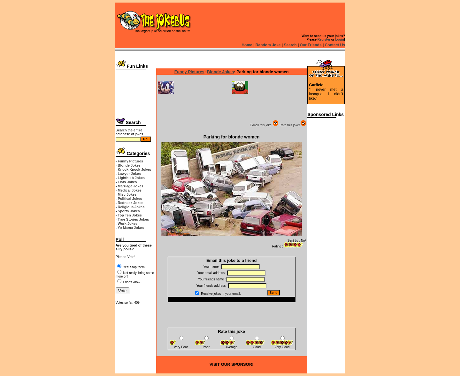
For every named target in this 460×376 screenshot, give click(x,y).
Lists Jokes (127, 182)
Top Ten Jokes (130, 215)
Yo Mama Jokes (131, 228)
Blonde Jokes (129, 165)
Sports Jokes (129, 211)
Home (246, 45)
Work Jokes (128, 223)
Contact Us (335, 45)
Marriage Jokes (130, 186)
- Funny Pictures (129, 161)
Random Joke (268, 45)
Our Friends (311, 45)
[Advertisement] (136, 92)
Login (339, 39)
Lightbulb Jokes (131, 178)
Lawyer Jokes (129, 174)
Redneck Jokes (130, 203)
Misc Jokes (127, 194)
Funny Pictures (189, 71)
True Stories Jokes (133, 219)
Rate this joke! (293, 125)
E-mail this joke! (264, 125)
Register (324, 39)
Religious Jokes (131, 207)
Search (290, 45)
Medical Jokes (130, 190)
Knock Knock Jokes (134, 169)
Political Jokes (130, 198)
